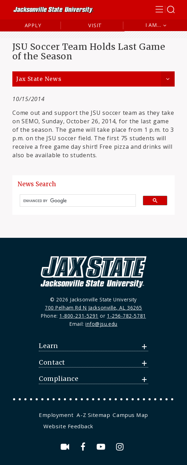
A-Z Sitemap (93, 414)
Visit (95, 25)
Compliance (58, 379)
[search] (75, 201)
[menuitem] (57, 415)
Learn (48, 346)
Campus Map (130, 414)
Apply (33, 25)
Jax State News (38, 79)
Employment (56, 414)
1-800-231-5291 (78, 315)
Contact (52, 362)
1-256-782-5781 (126, 315)
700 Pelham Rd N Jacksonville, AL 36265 (93, 307)
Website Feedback (68, 426)
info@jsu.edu (101, 323)
